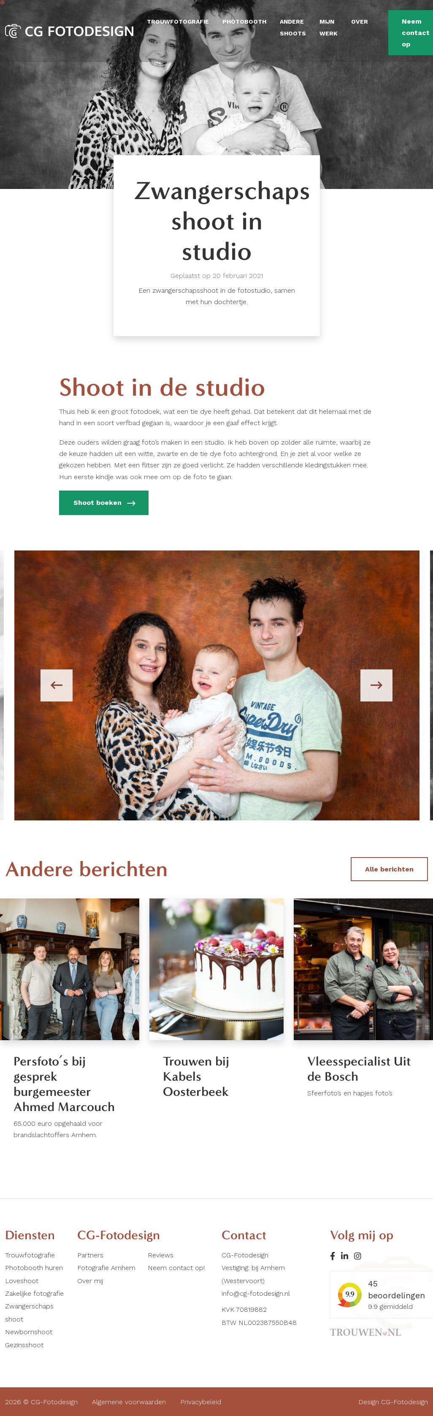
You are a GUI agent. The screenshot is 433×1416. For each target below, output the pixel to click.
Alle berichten (389, 869)
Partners (90, 1255)
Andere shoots (293, 27)
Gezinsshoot (24, 1345)
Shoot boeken (104, 504)
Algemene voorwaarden (129, 1402)
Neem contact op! (176, 1268)
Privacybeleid (200, 1402)
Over (359, 21)
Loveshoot (21, 1281)
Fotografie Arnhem (106, 1268)
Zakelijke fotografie (34, 1293)
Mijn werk (328, 27)
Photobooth (244, 21)
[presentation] (57, 685)
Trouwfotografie (178, 21)
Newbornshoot (28, 1332)
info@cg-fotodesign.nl (256, 1293)
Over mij (90, 1281)
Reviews (160, 1255)
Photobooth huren (34, 1268)
